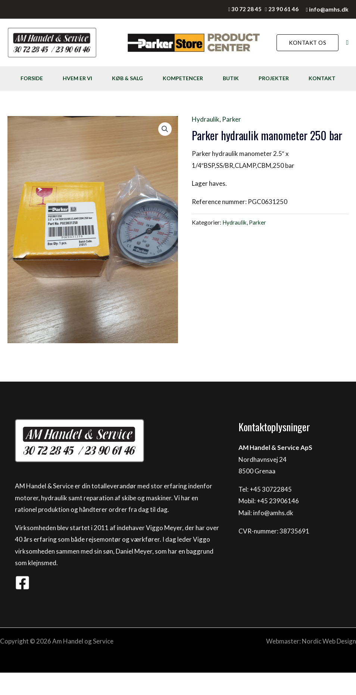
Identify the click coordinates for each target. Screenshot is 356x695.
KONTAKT (33, 100)
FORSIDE (31, 78)
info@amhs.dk (329, 9)
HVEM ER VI (81, 78)
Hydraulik (205, 141)
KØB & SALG (136, 78)
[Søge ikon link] (347, 43)
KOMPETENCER (197, 78)
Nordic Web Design (329, 663)
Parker (231, 141)
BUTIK (249, 78)
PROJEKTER (297, 78)
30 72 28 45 (246, 9)
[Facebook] (22, 605)
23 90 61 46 (283, 9)
